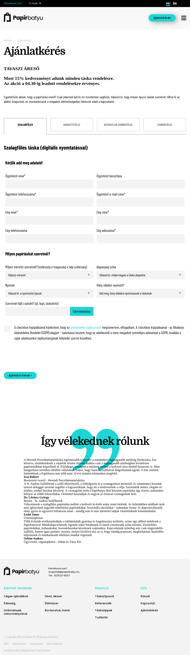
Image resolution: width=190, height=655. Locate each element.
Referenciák (103, 603)
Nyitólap (8, 40)
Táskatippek (103, 610)
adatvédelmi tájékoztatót (85, 327)
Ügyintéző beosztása (109, 176)
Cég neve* (11, 212)
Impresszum (36, 643)
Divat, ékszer (53, 596)
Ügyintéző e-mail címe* (111, 194)
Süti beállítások (55, 643)
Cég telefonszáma (16, 230)
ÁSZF (6, 643)
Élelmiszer (51, 603)
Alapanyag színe (106, 267)
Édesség (9, 603)
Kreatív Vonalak (42, 650)
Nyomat (10, 285)
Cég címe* (103, 212)
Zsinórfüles (164, 124)
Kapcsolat (148, 603)
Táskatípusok (104, 596)
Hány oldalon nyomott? (110, 285)
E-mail (33, 3)
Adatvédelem (19, 643)
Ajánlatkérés (162, 18)
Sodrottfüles (71, 124)
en (175, 3)
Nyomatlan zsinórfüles (118, 124)
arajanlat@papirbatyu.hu (63, 572)
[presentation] (34, 355)
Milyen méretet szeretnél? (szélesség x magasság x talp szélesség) (46, 267)
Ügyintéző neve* (15, 176)
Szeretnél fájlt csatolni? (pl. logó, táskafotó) (31, 303)
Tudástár (101, 617)
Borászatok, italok (57, 610)
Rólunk (145, 596)
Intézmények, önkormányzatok (16, 612)
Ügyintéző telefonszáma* (20, 194)
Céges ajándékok (16, 596)
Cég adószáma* (106, 230)
